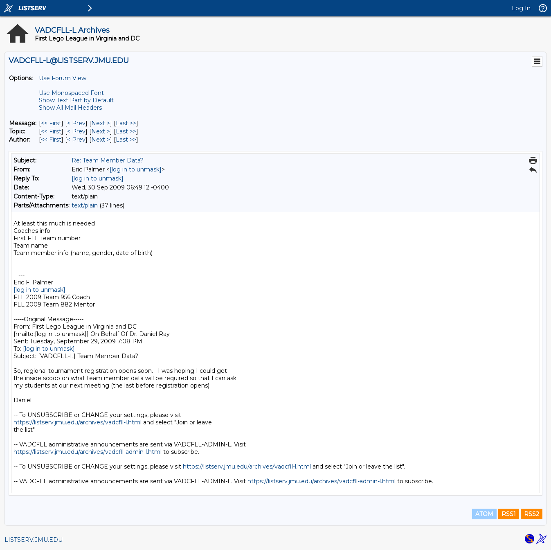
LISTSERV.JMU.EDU (33, 539)
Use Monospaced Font (71, 93)
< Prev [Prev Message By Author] (76, 139)
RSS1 (509, 514)
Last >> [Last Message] (126, 123)
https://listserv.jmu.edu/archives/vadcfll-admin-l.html (87, 451)
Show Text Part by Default (76, 100)
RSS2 (531, 514)
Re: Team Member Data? (108, 160)
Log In (521, 8)
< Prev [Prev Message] (76, 123)
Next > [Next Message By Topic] (100, 131)
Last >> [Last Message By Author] (126, 139)
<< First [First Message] (51, 123)
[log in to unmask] (136, 169)
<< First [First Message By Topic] (51, 131)
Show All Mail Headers (70, 107)
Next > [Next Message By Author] (100, 139)
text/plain (85, 205)
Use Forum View (62, 78)
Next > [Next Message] (100, 123)
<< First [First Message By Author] (51, 139)
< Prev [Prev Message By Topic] (76, 131)
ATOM (484, 514)
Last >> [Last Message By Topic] (126, 131)
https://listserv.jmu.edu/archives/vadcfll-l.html (77, 422)
